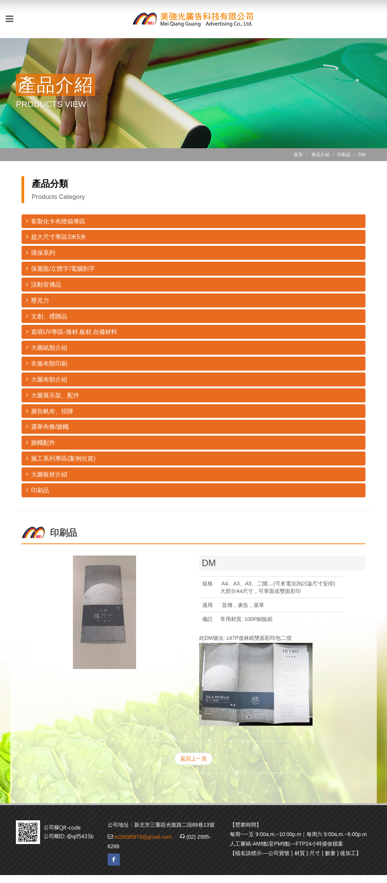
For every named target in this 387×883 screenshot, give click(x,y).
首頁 (298, 154)
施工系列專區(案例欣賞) (61, 458)
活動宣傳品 (43, 284)
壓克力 (37, 300)
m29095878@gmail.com (143, 837)
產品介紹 (320, 154)
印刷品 (37, 490)
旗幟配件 (40, 442)
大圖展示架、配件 (52, 395)
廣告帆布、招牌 (49, 411)
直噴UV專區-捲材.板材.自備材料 (71, 331)
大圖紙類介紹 (46, 347)
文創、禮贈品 (46, 316)
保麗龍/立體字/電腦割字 (60, 268)
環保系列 (40, 252)
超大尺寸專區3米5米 (56, 236)
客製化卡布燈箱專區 (55, 221)
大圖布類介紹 (46, 379)
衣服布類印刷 (46, 363)
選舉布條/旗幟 (47, 426)
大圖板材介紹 (46, 474)
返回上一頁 (193, 759)
